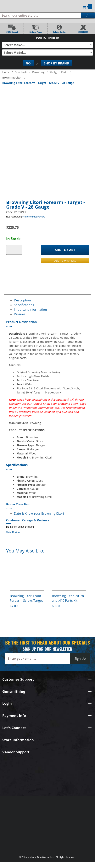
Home (6, 72)
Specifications (24, 305)
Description (22, 300)
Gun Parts (21, 72)
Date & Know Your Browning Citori (39, 513)
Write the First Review (33, 216)
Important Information (30, 309)
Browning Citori (12, 77)
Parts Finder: (47, 38)
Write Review (13, 532)
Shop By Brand (56, 63)
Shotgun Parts (58, 72)
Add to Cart (65, 250)
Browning (38, 72)
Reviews (19, 314)
